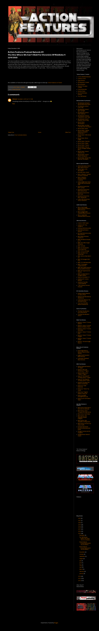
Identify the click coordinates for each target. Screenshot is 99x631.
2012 (79, 580)
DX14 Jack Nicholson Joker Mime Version (84, 234)
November (82, 552)
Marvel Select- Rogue (83, 143)
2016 (79, 531)
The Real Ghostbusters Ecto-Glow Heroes (83, 311)
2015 (79, 533)
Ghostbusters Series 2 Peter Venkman (83, 113)
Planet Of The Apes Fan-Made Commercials (84, 383)
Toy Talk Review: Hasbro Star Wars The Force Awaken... (85, 539)
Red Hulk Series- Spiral (83, 172)
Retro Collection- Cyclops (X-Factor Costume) (84, 175)
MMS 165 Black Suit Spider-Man (83, 253)
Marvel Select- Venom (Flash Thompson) (83, 155)
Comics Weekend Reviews (84, 76)
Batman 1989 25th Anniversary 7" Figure (83, 370)
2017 (79, 529)
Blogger (56, 622)
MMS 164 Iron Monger (83, 251)
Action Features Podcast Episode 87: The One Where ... (85, 548)
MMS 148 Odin (81, 246)
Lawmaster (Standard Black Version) (83, 359)
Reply (13, 103)
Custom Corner (82, 78)
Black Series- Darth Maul (84, 414)
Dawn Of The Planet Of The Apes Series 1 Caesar (84, 376)
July (81, 560)
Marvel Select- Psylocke (83, 141)
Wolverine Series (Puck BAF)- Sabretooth (83, 196)
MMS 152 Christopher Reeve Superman (83, 248)
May (81, 565)
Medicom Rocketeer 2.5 (84, 277)
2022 (79, 518)
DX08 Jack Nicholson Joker (84, 228)
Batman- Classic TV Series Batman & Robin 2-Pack (84, 326)
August (81, 558)
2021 (79, 520)
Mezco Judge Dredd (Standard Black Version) (84, 212)
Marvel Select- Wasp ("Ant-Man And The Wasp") (84, 158)
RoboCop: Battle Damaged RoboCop (83, 396)
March (81, 569)
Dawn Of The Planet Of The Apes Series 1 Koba (84, 380)
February (82, 571)
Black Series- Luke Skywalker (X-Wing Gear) (84, 421)
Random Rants (81, 91)
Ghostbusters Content (83, 82)
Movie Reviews (81, 84)
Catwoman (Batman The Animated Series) (84, 300)
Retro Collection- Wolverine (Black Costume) (82, 179)
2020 (79, 522)
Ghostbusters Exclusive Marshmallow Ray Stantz (84, 103)
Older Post (68, 132)
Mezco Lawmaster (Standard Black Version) (84, 215)
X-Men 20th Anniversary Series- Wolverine (84, 200)
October (82, 554)
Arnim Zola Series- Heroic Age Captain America (84, 166)
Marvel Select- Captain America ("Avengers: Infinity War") (83, 132)
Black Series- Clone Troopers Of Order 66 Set (84, 411)
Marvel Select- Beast (83, 128)
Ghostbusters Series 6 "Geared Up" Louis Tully (84, 116)
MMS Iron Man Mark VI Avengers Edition (83, 274)
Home (39, 132)
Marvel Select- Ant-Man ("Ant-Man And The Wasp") (84, 126)
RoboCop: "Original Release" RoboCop (83, 392)
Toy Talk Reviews (82, 96)
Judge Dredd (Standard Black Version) (83, 356)
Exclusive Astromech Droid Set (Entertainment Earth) (84, 428)
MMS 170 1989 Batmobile (84, 262)
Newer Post (11, 132)
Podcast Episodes (16, 89)
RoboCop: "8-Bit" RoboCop (82, 386)
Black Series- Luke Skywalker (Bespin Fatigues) (82, 417)
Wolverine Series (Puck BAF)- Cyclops (83, 187)
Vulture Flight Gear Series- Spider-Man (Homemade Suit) (84, 183)
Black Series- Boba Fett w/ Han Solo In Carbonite (84, 408)
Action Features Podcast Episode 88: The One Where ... (85, 543)
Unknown (14, 99)
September (82, 556)
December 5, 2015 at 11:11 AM (25, 99)
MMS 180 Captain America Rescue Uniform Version (84, 268)
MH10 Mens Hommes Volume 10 (83, 237)
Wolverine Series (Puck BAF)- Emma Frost (83, 190)
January (82, 573)
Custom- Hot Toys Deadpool (82, 225)
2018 (79, 527)
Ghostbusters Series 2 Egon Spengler (83, 110)
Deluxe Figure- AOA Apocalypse (82, 169)
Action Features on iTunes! (55, 82)
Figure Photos (81, 80)
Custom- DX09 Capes (83, 223)
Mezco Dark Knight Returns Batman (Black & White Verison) (84, 209)
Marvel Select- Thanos (83, 145)
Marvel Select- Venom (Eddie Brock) (83, 152)
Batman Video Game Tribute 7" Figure (83, 373)
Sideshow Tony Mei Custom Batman (83, 283)
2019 (79, 525)
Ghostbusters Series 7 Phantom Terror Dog (83, 119)
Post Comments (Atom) (21, 135)
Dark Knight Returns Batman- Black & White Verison (83, 352)
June (81, 562)
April (81, 567)
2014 (79, 576)
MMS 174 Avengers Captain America (82, 265)
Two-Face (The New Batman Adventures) (83, 303)
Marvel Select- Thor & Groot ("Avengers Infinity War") (84, 148)
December (82, 535)
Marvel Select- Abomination (81, 123)
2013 (79, 578)
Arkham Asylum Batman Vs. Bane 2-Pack (84, 294)
